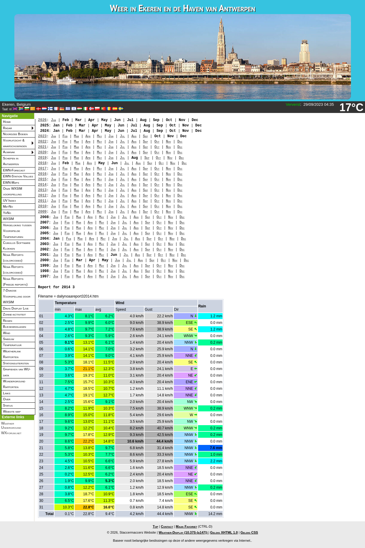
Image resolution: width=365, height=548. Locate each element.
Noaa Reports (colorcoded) (13, 257)
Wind (6, 333)
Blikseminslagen (14, 326)
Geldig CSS (249, 532)
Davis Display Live (16, 308)
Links (6, 393)
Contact (167, 526)
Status (8, 405)
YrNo (7, 213)
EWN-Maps (11, 182)
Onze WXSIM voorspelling (12, 191)
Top (155, 526)
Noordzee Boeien (15, 134)
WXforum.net (11, 433)
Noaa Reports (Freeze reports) (15, 281)
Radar (7, 128)
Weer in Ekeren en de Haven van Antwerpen (182, 8)
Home (7, 121)
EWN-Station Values (18, 176)
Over (6, 399)
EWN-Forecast (14, 170)
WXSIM (8, 219)
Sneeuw (8, 339)
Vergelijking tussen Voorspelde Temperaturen (17, 230)
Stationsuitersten (16, 363)
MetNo (8, 206)
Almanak (9, 152)
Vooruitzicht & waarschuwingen (15, 143)
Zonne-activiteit (14, 314)
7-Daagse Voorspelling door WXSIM (17, 296)
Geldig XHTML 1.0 (224, 532)
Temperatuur (12, 345)
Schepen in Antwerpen (11, 161)
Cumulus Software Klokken (16, 245)
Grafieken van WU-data (17, 372)
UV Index (9, 200)
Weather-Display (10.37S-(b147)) (183, 532)
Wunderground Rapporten (14, 384)
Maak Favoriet (186, 526)
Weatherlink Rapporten (12, 354)
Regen (7, 320)
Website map (12, 411)
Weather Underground (11, 425)
